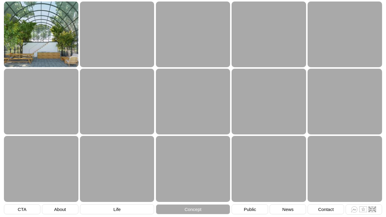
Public (250, 209)
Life (117, 209)
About (60, 209)
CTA (22, 209)
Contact (326, 209)
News (288, 209)
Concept (193, 209)
